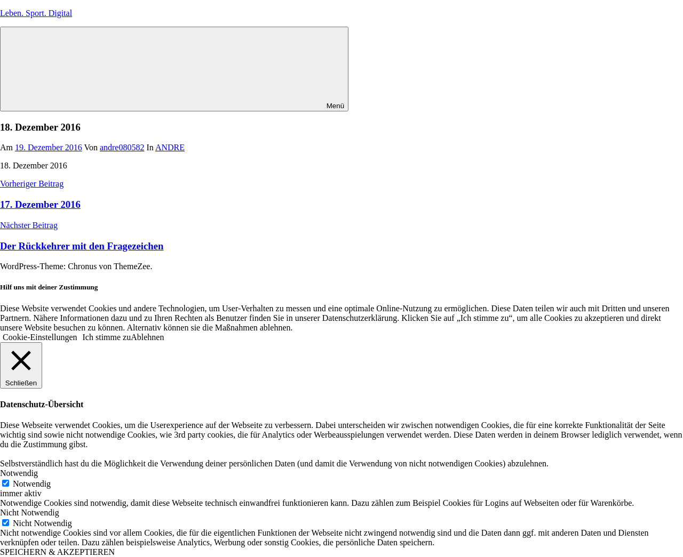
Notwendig (32, 483)
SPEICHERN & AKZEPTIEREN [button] (57, 551)
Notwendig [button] (19, 473)
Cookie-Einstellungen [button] (40, 337)
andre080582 (122, 147)
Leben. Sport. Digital (36, 13)
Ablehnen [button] (147, 337)
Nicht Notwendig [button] (29, 512)
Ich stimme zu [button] (107, 337)
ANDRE (170, 147)
